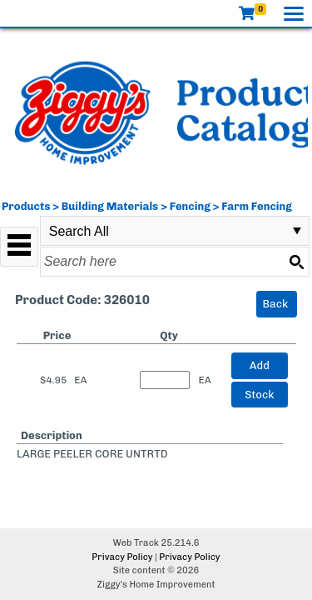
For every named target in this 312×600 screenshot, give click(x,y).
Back (276, 304)
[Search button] (296, 262)
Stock (259, 394)
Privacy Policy (122, 557)
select (297, 231)
